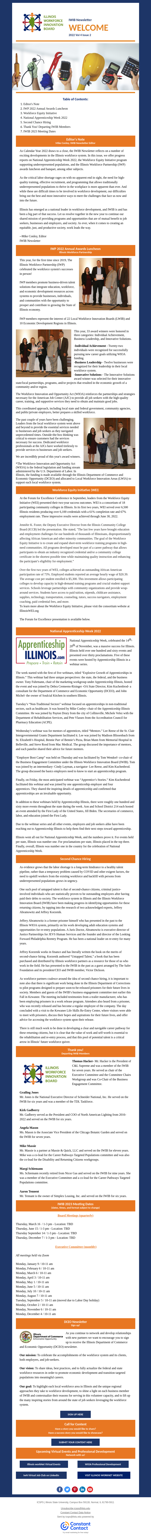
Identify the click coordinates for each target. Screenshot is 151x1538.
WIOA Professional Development (103, 1464)
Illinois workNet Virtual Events (43, 1464)
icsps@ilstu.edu (73, 1516)
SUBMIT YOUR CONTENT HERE (75, 1442)
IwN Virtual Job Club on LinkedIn (41, 1475)
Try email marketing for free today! (75, 1532)
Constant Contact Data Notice (75, 1512)
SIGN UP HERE (75, 1414)
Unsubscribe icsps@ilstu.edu (75, 1508)
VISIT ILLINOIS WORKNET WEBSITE (104, 1475)
